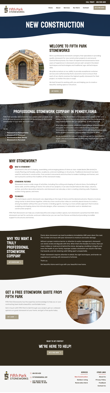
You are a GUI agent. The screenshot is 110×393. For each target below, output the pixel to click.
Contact (86, 8)
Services (67, 8)
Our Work (76, 8)
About (58, 8)
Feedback (102, 383)
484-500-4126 (101, 2)
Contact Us (102, 386)
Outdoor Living (82, 380)
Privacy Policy (101, 380)
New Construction (81, 377)
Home (50, 8)
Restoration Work (81, 383)
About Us (102, 377)
